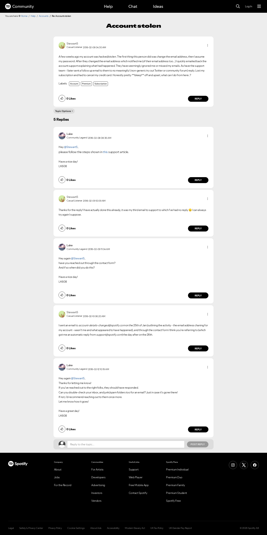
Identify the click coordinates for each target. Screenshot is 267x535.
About (57, 469)
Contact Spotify (138, 493)
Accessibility (113, 528)
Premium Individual (177, 469)
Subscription (101, 83)
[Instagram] (233, 465)
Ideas (158, 6)
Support (134, 469)
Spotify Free (173, 501)
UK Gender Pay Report (180, 528)
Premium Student (176, 493)
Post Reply (198, 444)
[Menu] (259, 6)
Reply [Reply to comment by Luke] (198, 180)
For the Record (62, 485)
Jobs (57, 477)
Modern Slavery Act (135, 528)
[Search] (238, 6)
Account (74, 83)
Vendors (96, 501)
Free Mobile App (139, 485)
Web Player (136, 477)
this (105, 152)
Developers (98, 477)
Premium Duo (174, 477)
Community (19, 6)
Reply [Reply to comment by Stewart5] (198, 98)
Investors (96, 493)
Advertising (98, 485)
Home (24, 16)
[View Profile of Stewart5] (72, 43)
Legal (11, 528)
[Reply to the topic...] (125, 444)
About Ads (95, 528)
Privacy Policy (55, 528)
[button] (207, 45)
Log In (248, 6)
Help (108, 6)
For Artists (97, 469)
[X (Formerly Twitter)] (244, 465)
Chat (132, 6)
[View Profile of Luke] (70, 134)
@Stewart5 (71, 147)
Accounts (44, 16)
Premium (86, 83)
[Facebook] (255, 465)
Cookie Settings (76, 528)
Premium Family (175, 485)
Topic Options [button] (63, 111)
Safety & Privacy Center (31, 528)
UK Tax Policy (156, 528)
